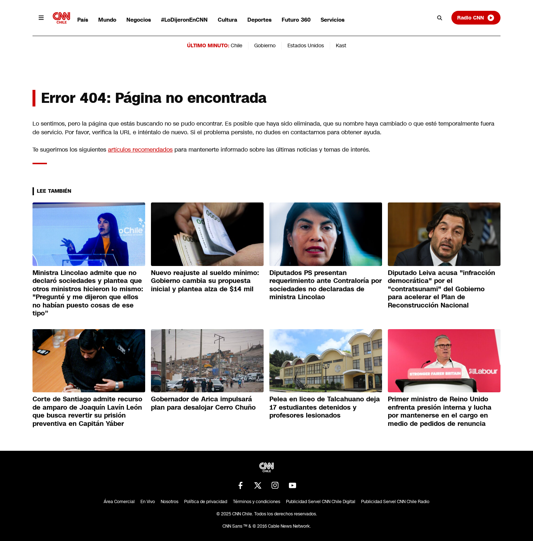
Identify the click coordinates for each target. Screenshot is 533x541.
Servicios (332, 19)
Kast (341, 45)
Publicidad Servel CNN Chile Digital (320, 502)
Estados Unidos (305, 45)
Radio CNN (476, 18)
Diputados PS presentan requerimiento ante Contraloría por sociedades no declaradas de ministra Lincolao (325, 285)
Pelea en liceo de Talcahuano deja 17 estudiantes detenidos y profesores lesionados (324, 407)
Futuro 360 (296, 19)
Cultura (227, 19)
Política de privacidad (205, 502)
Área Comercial (119, 502)
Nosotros (169, 502)
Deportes (259, 19)
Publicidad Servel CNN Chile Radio (395, 502)
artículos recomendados (140, 149)
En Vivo (147, 502)
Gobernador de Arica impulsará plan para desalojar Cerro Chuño (203, 403)
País (82, 19)
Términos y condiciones (256, 502)
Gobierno (265, 45)
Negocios (138, 19)
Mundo (107, 19)
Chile (236, 45)
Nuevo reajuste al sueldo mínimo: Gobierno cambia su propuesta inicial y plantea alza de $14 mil (205, 281)
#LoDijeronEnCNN (184, 19)
